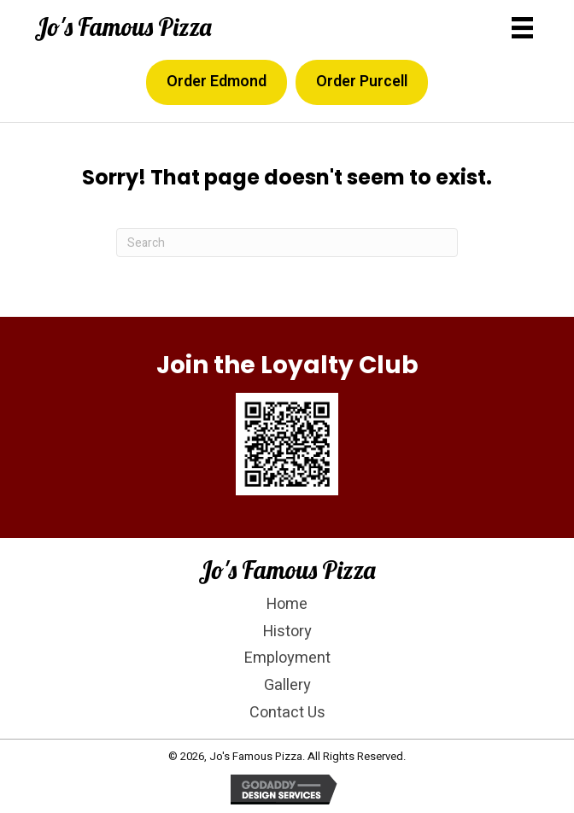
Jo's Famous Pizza (123, 26)
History (287, 631)
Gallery (287, 685)
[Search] (287, 242)
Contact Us (287, 712)
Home (287, 604)
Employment (287, 658)
